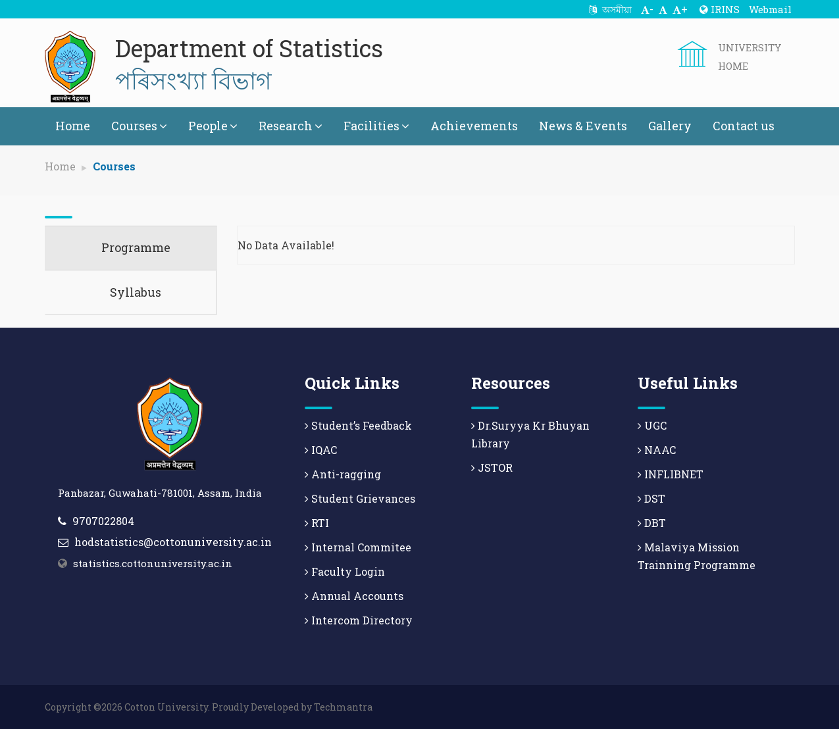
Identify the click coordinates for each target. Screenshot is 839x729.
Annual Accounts (354, 596)
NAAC (657, 450)
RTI (317, 523)
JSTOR (492, 467)
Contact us (744, 126)
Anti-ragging (343, 474)
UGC (652, 425)
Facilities (376, 126)
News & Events (583, 126)
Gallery (670, 126)
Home (72, 126)
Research (290, 126)
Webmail (770, 9)
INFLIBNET (670, 474)
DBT (652, 523)
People (213, 126)
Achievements (474, 126)
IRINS (719, 9)
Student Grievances (360, 498)
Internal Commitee (358, 547)
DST (651, 498)
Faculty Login (345, 571)
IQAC (321, 450)
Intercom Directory (359, 620)
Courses (139, 126)
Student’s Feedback (358, 425)
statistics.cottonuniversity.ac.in (152, 563)
